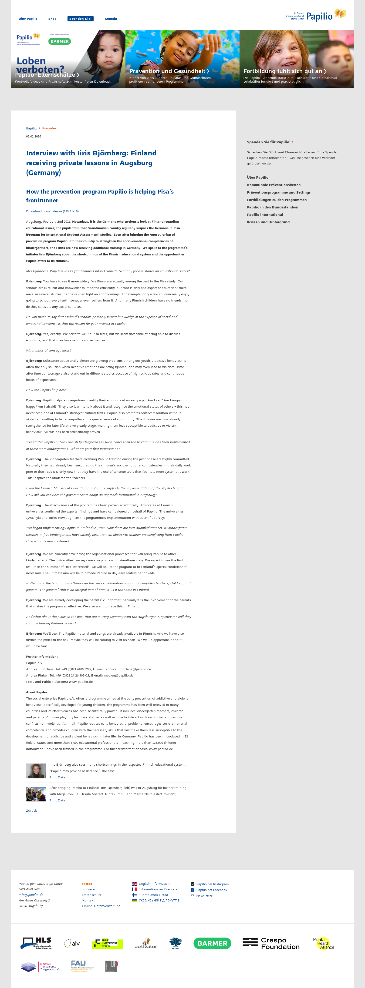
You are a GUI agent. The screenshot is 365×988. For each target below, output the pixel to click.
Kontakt (111, 19)
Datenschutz (92, 895)
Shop (52, 19)
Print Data (57, 777)
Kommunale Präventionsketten (274, 185)
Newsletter (204, 896)
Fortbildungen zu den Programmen (277, 199)
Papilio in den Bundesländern (272, 207)
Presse (87, 883)
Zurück (31, 811)
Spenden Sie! (80, 19)
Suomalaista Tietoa (153, 895)
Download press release (52, 211)
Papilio (31, 128)
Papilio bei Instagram (212, 884)
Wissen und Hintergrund (268, 222)
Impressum (90, 889)
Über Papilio (28, 19)
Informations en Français (158, 889)
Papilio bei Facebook (211, 890)
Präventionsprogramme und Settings (279, 192)
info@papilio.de (31, 895)
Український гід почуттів (159, 900)
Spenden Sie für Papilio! (269, 142)
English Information (154, 884)
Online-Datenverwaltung (101, 906)
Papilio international (265, 214)
